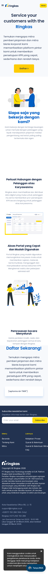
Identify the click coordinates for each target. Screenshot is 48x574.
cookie (28, 553)
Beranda (5, 456)
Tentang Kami (8, 460)
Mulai (43, 6)
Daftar (23, 68)
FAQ (27, 467)
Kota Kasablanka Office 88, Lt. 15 (16, 522)
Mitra (4, 463)
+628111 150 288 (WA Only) (14, 529)
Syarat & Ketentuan (34, 460)
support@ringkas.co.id (12, 526)
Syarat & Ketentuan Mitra (36, 463)
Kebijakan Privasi (32, 456)
